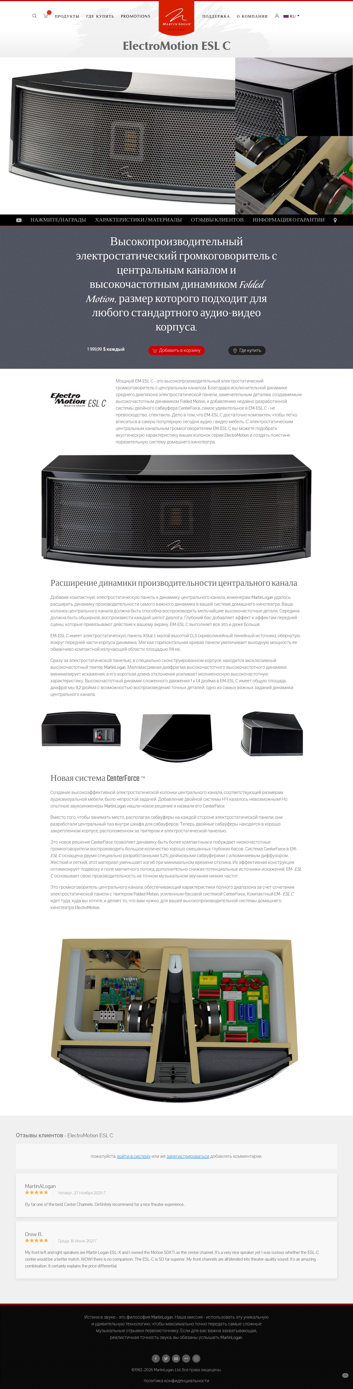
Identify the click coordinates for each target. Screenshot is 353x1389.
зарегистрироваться (188, 1156)
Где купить (100, 15)
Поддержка (216, 15)
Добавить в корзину (177, 350)
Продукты (67, 15)
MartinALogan (40, 1186)
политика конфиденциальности (176, 1381)
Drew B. (34, 1234)
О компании (252, 15)
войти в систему (134, 1156)
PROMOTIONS (136, 15)
